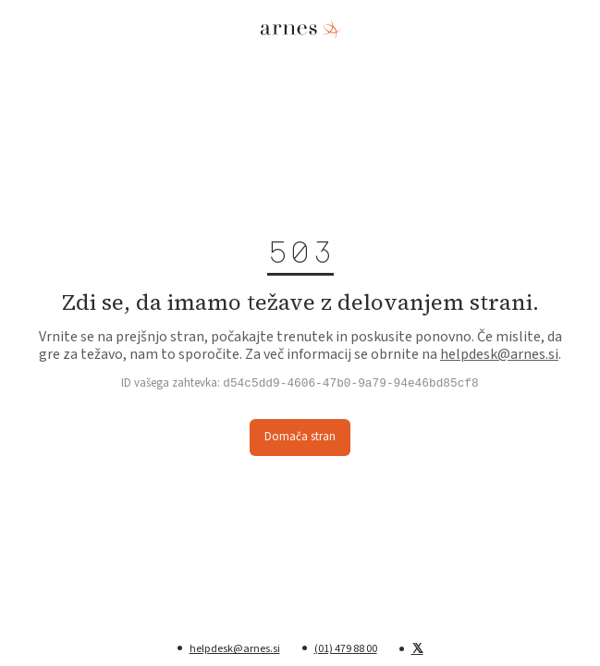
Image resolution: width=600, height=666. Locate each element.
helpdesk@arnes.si (499, 354)
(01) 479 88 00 (345, 648)
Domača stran (300, 436)
